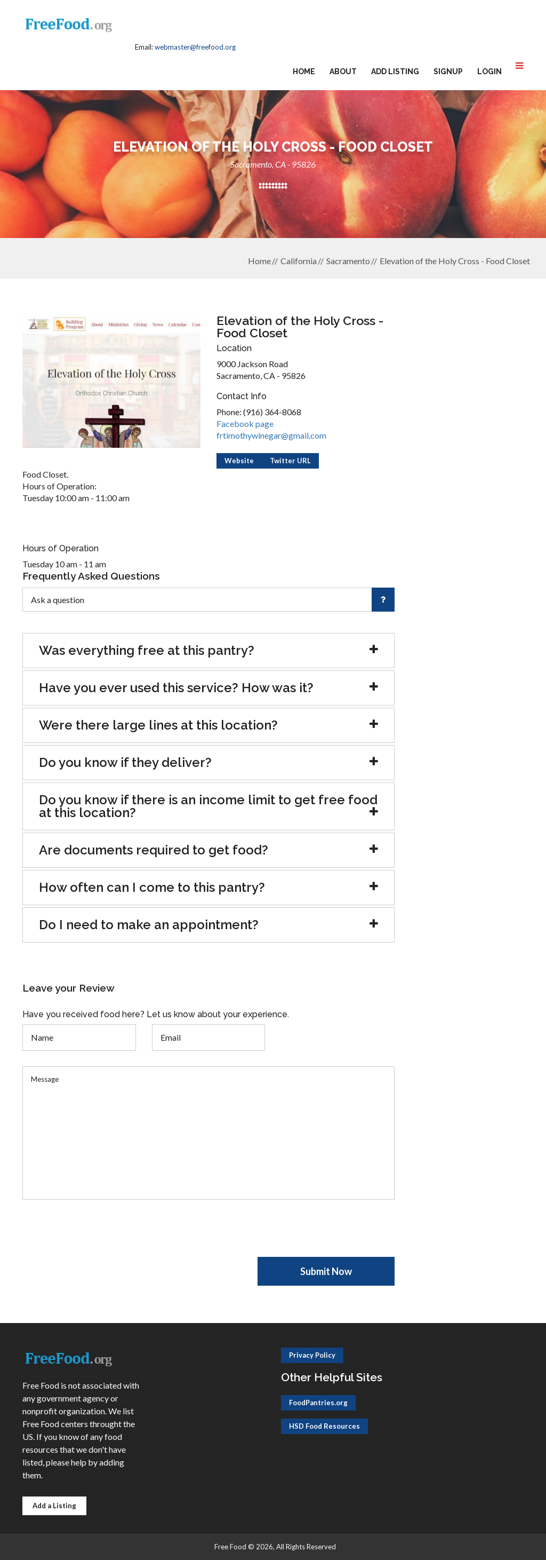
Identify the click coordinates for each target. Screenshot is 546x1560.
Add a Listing (54, 1505)
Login (489, 71)
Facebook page (245, 423)
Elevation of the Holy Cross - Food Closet (455, 261)
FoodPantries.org (318, 1402)
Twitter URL (290, 460)
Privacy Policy (312, 1355)
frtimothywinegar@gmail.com (271, 435)
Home (304, 71)
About (343, 71)
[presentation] (103, 1236)
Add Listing (395, 71)
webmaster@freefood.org (195, 47)
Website (239, 460)
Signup (448, 71)
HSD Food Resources (324, 1426)
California (298, 261)
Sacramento (348, 261)
